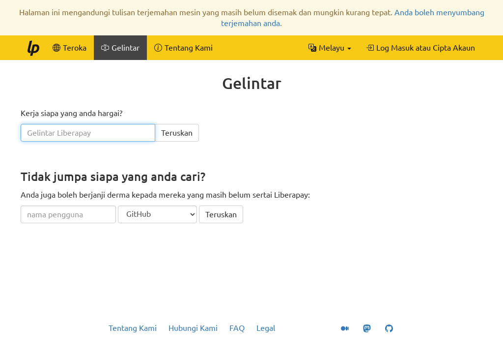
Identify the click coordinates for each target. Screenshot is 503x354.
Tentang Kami (133, 328)
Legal (265, 328)
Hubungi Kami (193, 328)
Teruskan (177, 132)
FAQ (237, 328)
